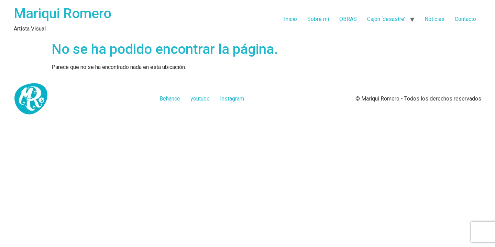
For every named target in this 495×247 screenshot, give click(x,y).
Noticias (434, 19)
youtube (200, 98)
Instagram (232, 98)
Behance (170, 98)
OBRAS (348, 19)
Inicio (290, 19)
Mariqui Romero (62, 13)
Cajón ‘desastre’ (386, 19)
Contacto (465, 19)
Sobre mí (318, 19)
